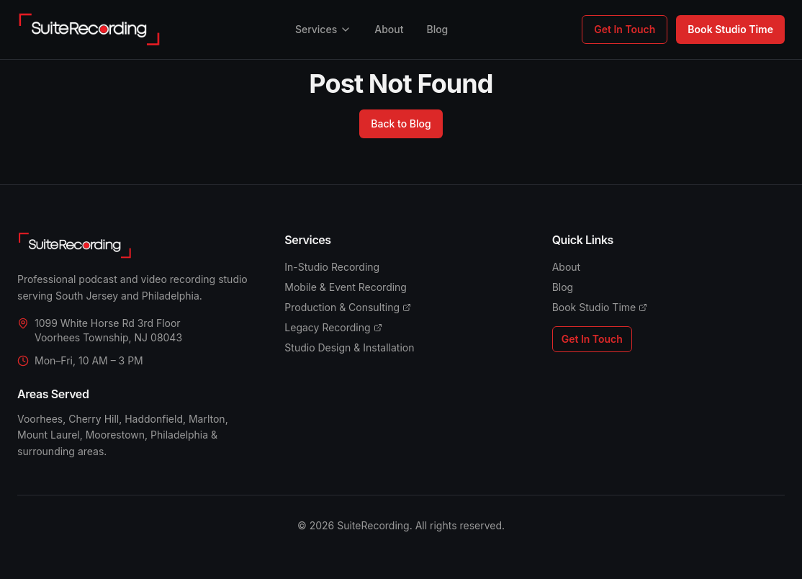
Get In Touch (624, 29)
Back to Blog (401, 123)
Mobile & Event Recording (345, 287)
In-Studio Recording (331, 267)
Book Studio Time (730, 29)
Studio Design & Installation (349, 347)
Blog (437, 29)
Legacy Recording (333, 327)
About (388, 29)
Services (323, 29)
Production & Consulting (347, 307)
